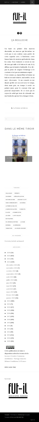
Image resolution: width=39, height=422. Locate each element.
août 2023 (9, 277)
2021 (8, 304)
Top (32, 420)
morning (8, 225)
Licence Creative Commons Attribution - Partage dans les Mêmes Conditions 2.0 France (15, 358)
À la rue (8, 212)
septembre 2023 (12, 274)
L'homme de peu (17, 212)
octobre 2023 (11, 271)
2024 (8, 259)
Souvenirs (8, 196)
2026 (8, 252)
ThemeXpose (13, 414)
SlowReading (17, 225)
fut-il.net (8, 379)
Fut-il (7, 2)
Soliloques (9, 193)
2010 (8, 338)
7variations (9, 228)
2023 (8, 262)
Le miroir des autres (11, 209)
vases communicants (11, 202)
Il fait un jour (17, 215)
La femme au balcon (20, 108)
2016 (8, 319)
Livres (23, 2)
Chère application (19, 196)
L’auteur (15, 2)
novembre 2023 (11, 268)
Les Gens (8, 215)
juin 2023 (9, 283)
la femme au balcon (14, 158)
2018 (8, 313)
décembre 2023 (11, 265)
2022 (8, 301)
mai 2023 (9, 286)
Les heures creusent (20, 228)
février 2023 (10, 295)
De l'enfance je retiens (12, 222)
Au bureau (23, 202)
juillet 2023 (10, 280)
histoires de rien (10, 199)
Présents (16, 193)
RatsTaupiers (9, 218)
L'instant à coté (21, 199)
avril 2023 (9, 289)
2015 (8, 323)
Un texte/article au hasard (14, 241)
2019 (8, 310)
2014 (8, 326)
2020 (8, 307)
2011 (8, 335)
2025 (8, 256)
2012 (8, 332)
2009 (8, 341)
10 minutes (22, 209)
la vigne (22, 222)
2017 (8, 316)
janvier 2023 (10, 298)
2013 (8, 329)
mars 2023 (10, 292)
